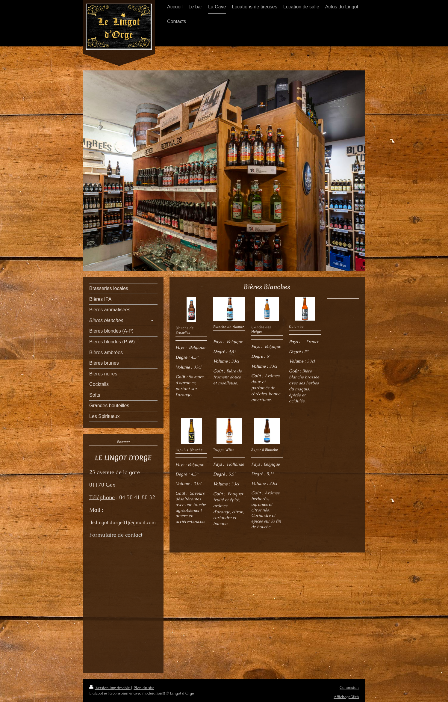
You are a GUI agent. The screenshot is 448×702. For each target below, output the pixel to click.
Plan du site (144, 687)
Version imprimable (110, 687)
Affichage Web (346, 696)
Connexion (349, 687)
